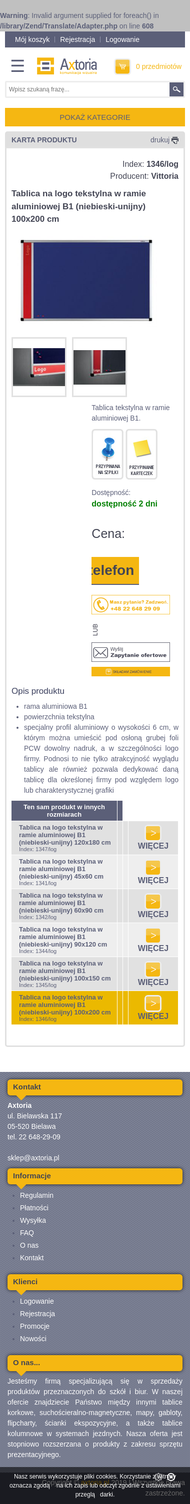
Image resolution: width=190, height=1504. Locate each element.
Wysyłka (33, 1220)
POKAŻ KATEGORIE (95, 117)
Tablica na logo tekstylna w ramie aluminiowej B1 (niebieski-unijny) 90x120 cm (63, 937)
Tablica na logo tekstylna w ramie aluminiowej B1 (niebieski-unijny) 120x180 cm (65, 835)
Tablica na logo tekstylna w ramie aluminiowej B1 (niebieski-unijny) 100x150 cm (65, 971)
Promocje (35, 1326)
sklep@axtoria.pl (34, 1158)
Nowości (33, 1339)
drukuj (164, 140)
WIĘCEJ (153, 842)
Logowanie (123, 39)
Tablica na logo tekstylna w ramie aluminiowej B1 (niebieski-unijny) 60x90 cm (61, 903)
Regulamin (37, 1195)
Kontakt (32, 1258)
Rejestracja (77, 39)
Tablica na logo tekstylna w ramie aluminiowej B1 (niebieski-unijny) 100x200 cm (65, 1005)
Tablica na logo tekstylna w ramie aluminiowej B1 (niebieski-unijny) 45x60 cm (61, 869)
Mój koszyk (32, 39)
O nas (29, 1245)
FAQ (27, 1233)
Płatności (34, 1208)
